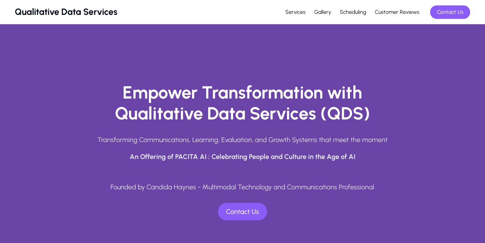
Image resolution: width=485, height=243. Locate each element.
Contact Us (450, 12)
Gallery (322, 12)
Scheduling (353, 12)
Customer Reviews (397, 12)
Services (295, 12)
